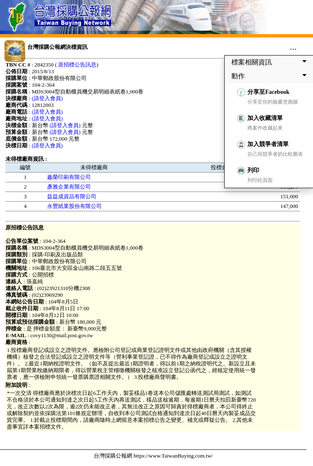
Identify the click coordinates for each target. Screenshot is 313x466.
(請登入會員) (47, 98)
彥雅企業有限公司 (69, 187)
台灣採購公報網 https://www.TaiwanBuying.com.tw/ (153, 456)
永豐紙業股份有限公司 (74, 206)
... (293, 46)
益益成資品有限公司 (71, 196)
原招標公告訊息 (77, 64)
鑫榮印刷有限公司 (69, 177)
